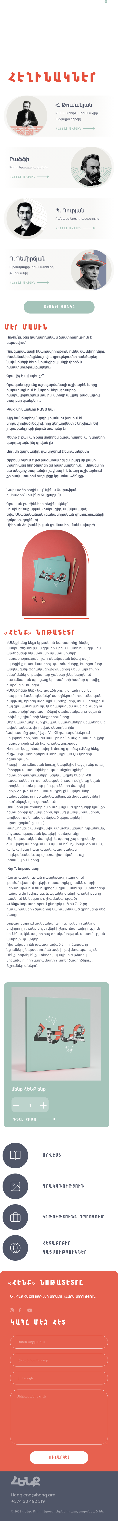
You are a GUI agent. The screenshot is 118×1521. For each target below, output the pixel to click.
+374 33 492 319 (28, 1501)
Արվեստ (51, 1155)
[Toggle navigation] (112, 4)
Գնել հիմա (34, 1120)
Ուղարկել (59, 1457)
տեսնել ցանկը (59, 307)
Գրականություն (63, 1186)
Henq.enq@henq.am (33, 1495)
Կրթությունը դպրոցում (73, 1217)
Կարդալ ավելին (75, 128)
